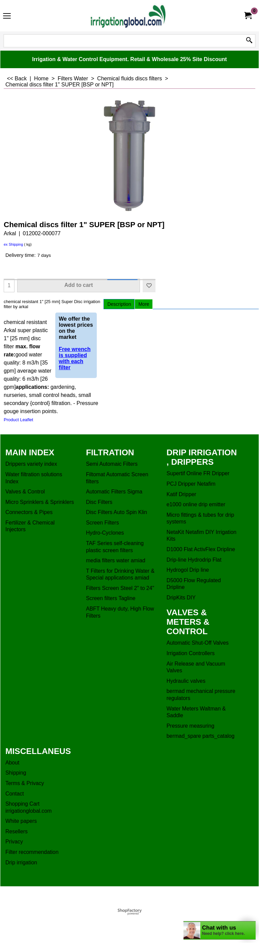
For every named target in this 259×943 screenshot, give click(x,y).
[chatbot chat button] (219, 930)
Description (119, 304)
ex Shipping (13, 244)
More (143, 304)
